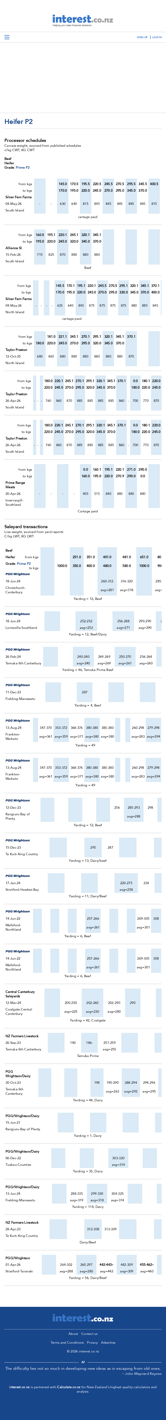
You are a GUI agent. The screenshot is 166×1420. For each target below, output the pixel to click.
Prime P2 (23, 167)
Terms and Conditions (67, 1342)
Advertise (108, 1342)
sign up (142, 37)
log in (157, 37)
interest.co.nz (19, 1387)
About (73, 1334)
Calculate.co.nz (69, 1387)
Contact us (89, 1334)
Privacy (92, 1342)
